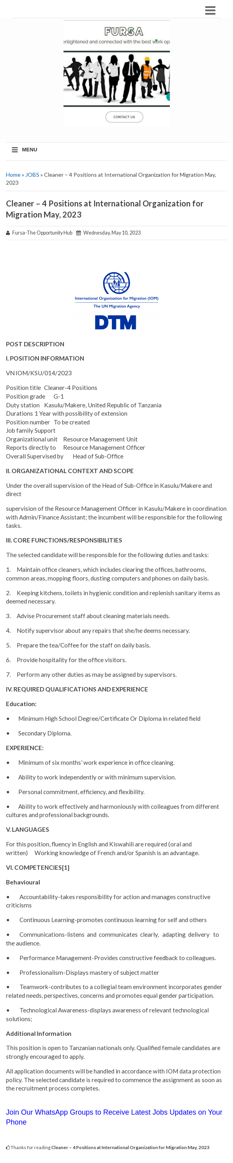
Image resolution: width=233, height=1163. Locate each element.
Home (13, 174)
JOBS (32, 174)
